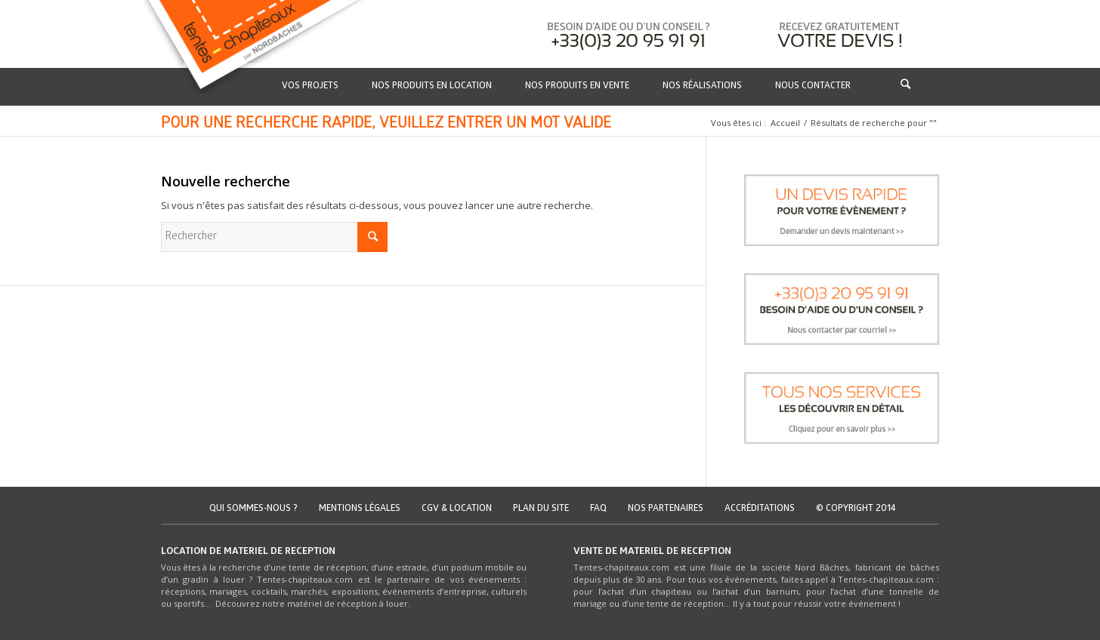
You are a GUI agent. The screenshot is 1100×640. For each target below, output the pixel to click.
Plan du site (541, 509)
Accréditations (760, 509)
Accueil (785, 122)
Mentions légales (359, 509)
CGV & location (457, 509)
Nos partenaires (665, 509)
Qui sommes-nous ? (253, 509)
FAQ (598, 509)
